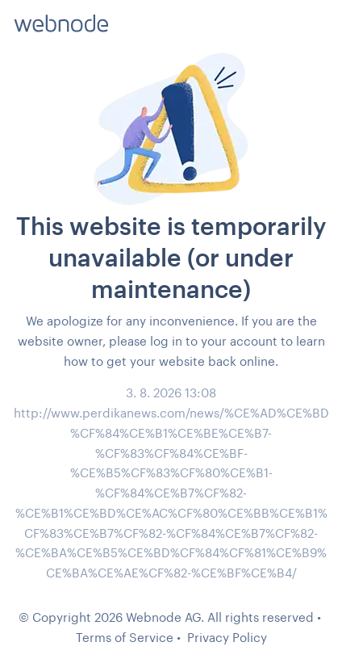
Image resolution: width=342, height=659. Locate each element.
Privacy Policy (227, 637)
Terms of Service (124, 637)
